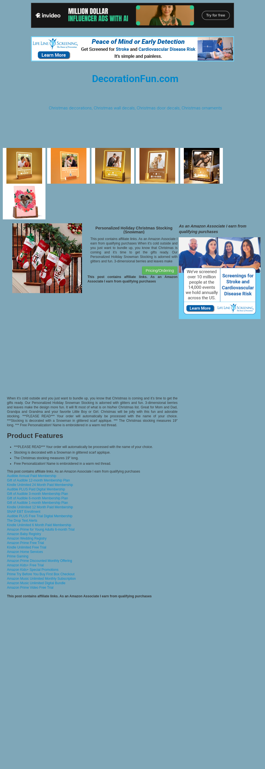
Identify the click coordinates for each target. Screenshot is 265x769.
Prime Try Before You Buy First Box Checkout (40, 574)
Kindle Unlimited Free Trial (26, 547)
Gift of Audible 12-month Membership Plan (38, 480)
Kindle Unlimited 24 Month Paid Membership (40, 485)
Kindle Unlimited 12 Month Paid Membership (40, 507)
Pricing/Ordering (160, 270)
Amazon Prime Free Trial (25, 543)
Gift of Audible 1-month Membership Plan (37, 503)
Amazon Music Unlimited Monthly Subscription (41, 579)
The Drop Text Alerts (22, 521)
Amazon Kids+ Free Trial (25, 565)
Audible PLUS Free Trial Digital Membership (40, 516)
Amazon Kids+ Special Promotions (32, 570)
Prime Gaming (17, 556)
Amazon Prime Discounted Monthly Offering (39, 561)
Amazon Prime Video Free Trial (30, 588)
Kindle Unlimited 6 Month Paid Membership (39, 525)
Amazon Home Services (25, 552)
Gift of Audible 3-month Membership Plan (37, 494)
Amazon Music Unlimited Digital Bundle (36, 583)
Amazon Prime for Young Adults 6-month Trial (40, 529)
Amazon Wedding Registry (27, 538)
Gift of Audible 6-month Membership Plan (37, 498)
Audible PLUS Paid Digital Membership (36, 489)
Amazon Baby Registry (24, 534)
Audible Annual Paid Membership (31, 476)
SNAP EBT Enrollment (23, 512)
